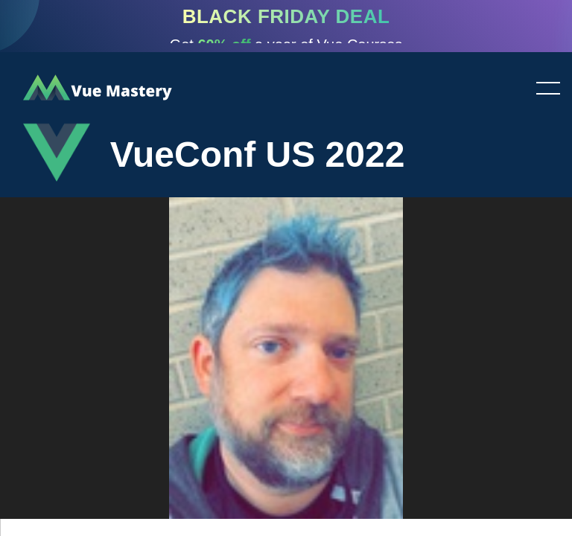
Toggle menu (542, 89)
